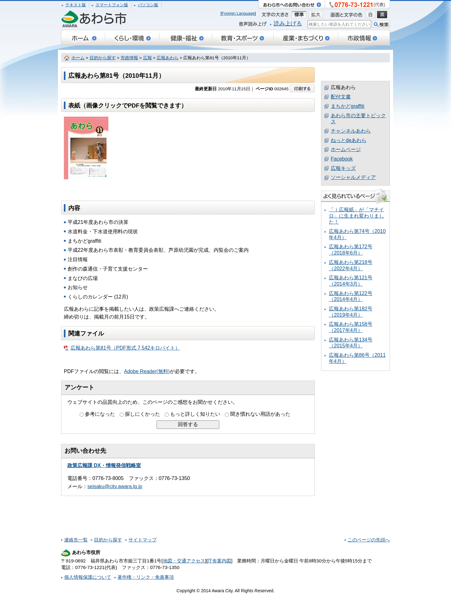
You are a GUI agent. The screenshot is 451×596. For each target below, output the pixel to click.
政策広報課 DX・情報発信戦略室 (104, 465)
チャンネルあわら (351, 131)
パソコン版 (148, 5)
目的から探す (103, 57)
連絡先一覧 (76, 539)
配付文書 (341, 96)
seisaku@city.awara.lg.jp (114, 486)
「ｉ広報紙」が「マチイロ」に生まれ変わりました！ (356, 215)
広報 (147, 57)
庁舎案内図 (219, 560)
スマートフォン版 (112, 5)
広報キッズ (343, 168)
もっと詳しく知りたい (195, 414)
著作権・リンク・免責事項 (145, 577)
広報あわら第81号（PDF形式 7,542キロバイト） (122, 348)
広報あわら (168, 57)
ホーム (78, 57)
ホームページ (346, 149)
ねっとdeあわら (348, 140)
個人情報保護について (87, 577)
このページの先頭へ (369, 539)
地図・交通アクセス (184, 560)
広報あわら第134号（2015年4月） (350, 343)
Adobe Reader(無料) (147, 371)
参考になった (100, 414)
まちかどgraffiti (347, 106)
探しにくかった (142, 414)
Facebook (342, 158)
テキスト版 (75, 5)
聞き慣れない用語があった (260, 414)
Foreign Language (238, 13)
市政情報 (129, 57)
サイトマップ (142, 539)
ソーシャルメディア (353, 177)
